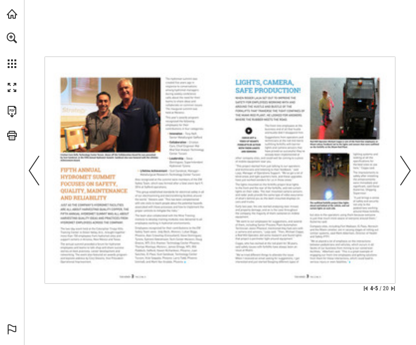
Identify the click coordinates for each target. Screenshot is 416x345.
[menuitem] (12, 50)
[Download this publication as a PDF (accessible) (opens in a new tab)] (12, 112)
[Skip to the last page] (393, 288)
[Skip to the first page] (366, 288)
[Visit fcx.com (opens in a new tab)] (12, 14)
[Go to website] (249, 139)
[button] (12, 38)
